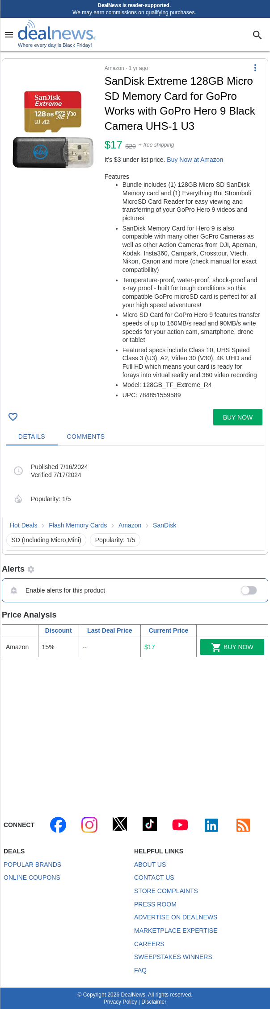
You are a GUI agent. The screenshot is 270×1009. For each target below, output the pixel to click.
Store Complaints (166, 890)
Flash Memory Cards (78, 525)
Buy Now (232, 647)
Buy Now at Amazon (195, 159)
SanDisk (164, 525)
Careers (149, 943)
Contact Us (154, 877)
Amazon (129, 525)
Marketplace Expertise (175, 930)
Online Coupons (32, 877)
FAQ (140, 970)
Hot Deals (23, 525)
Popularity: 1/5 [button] (115, 540)
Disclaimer (153, 1002)
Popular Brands (32, 864)
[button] (135, 232)
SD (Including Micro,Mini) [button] (46, 540)
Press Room (155, 904)
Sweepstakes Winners (173, 956)
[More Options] (255, 67)
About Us (150, 864)
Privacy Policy (120, 1002)
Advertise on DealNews (175, 917)
